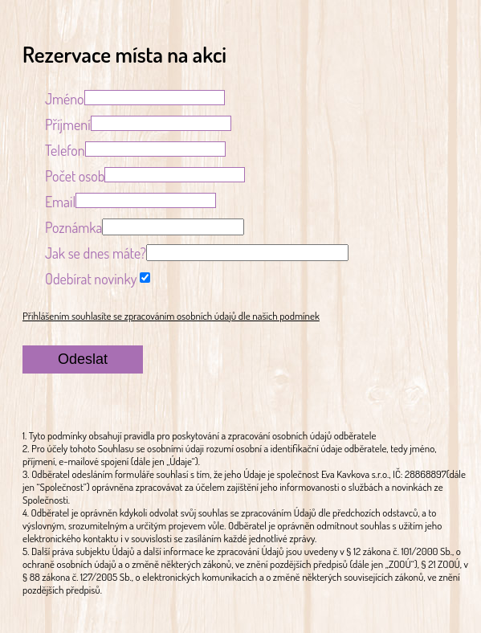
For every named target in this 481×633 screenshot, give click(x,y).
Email (60, 201)
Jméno (64, 99)
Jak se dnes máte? (95, 253)
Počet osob (75, 176)
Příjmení (68, 124)
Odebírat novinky (91, 279)
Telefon (65, 150)
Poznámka (73, 227)
